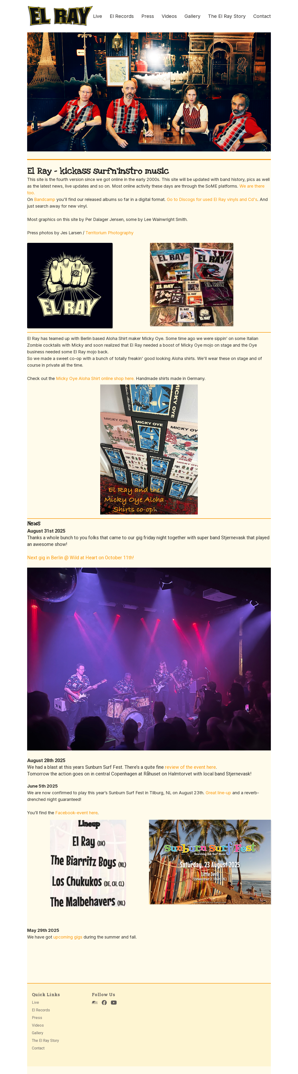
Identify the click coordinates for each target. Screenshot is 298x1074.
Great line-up (218, 792)
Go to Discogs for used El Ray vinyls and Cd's (212, 199)
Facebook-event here (76, 812)
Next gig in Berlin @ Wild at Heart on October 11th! (80, 557)
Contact (262, 16)
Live (97, 16)
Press (147, 16)
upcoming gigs (67, 936)
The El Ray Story (227, 16)
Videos (169, 16)
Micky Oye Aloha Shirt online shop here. (95, 378)
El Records (122, 16)
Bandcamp (44, 199)
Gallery (192, 16)
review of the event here (190, 767)
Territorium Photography (109, 232)
